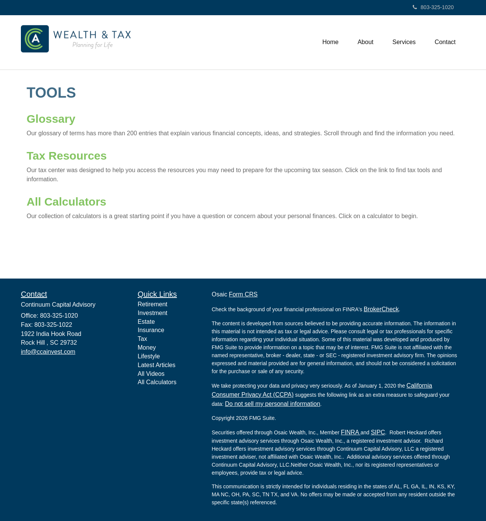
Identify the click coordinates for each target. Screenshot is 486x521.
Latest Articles (157, 365)
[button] (365, 42)
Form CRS (243, 294)
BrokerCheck (381, 309)
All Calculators (66, 201)
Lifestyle (149, 356)
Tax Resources (67, 155)
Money (147, 347)
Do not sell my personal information (272, 404)
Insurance (151, 330)
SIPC (378, 432)
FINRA (351, 432)
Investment (152, 313)
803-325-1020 (433, 7)
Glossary (51, 118)
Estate (146, 321)
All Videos (151, 374)
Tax (142, 339)
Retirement (152, 304)
